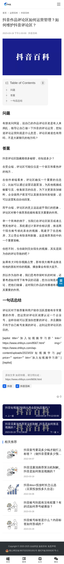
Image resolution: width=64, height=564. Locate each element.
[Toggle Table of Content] (42, 83)
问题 (12, 90)
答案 (12, 95)
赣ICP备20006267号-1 (48, 550)
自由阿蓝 (34, 546)
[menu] (58, 4)
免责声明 (52, 546)
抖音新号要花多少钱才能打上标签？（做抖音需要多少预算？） (42, 452)
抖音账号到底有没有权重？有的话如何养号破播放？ (42, 504)
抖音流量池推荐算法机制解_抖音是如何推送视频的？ (42, 469)
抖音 (9, 386)
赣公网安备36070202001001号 (23, 550)
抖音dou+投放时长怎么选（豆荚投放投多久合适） (40, 487)
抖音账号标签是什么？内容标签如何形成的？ (42, 522)
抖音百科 (32, 33)
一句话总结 (16, 100)
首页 (5, 13)
